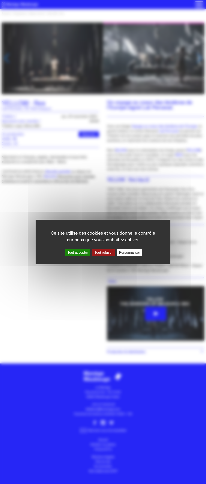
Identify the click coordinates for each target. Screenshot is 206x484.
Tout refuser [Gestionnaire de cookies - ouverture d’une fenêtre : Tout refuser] (104, 252)
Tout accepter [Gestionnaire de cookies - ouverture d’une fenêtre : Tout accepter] (78, 252)
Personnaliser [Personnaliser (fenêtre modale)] (129, 252)
